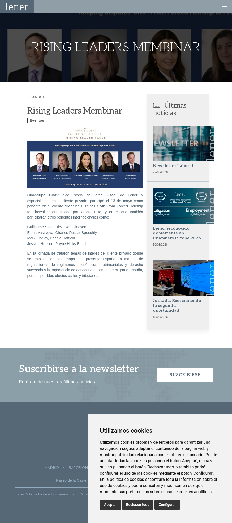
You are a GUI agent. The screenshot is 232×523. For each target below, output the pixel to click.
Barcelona (79, 467)
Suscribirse (185, 374)
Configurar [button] (167, 505)
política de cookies (127, 479)
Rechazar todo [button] (138, 505)
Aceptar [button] (110, 505)
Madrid (51, 467)
